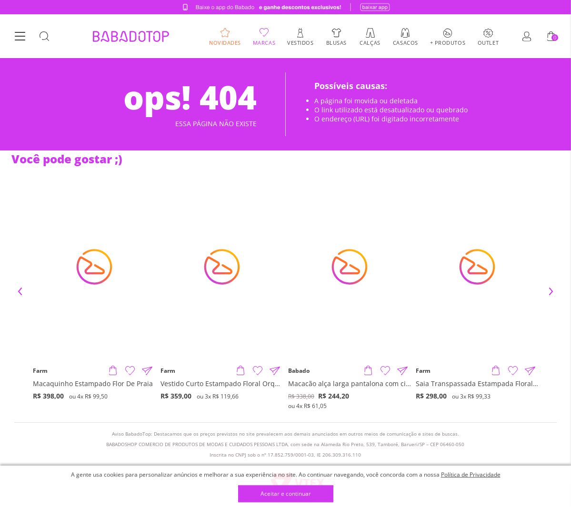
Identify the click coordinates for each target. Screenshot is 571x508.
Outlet (488, 42)
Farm (40, 371)
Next (551, 291)
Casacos (405, 42)
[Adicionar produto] (112, 370)
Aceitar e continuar (285, 494)
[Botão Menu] (20, 36)
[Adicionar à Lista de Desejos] (130, 370)
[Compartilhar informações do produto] (147, 370)
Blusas (336, 42)
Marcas (264, 42)
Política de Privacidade (471, 474)
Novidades (225, 42)
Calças (370, 42)
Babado (299, 371)
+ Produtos (448, 42)
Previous (20, 291)
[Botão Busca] (44, 36)
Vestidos (300, 42)
